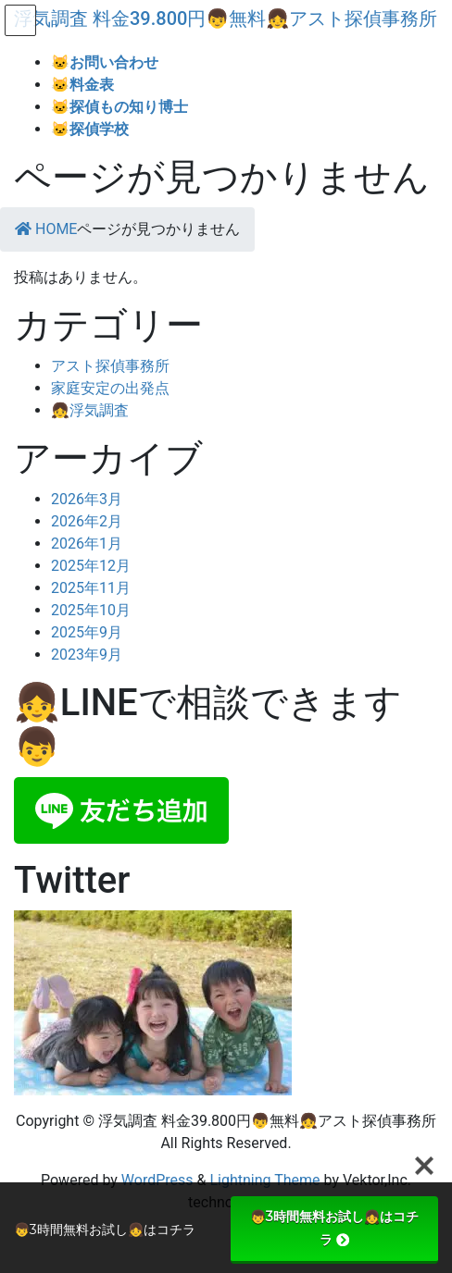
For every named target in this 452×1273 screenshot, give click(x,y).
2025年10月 (91, 610)
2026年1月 (86, 543)
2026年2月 (86, 521)
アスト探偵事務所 (110, 366)
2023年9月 (86, 654)
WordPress (157, 1180)
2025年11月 (91, 588)
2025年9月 (86, 632)
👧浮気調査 (90, 410)
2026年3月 (86, 499)
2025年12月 (91, 566)
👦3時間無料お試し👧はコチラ (334, 1228)
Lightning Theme (264, 1180)
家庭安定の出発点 (110, 388)
